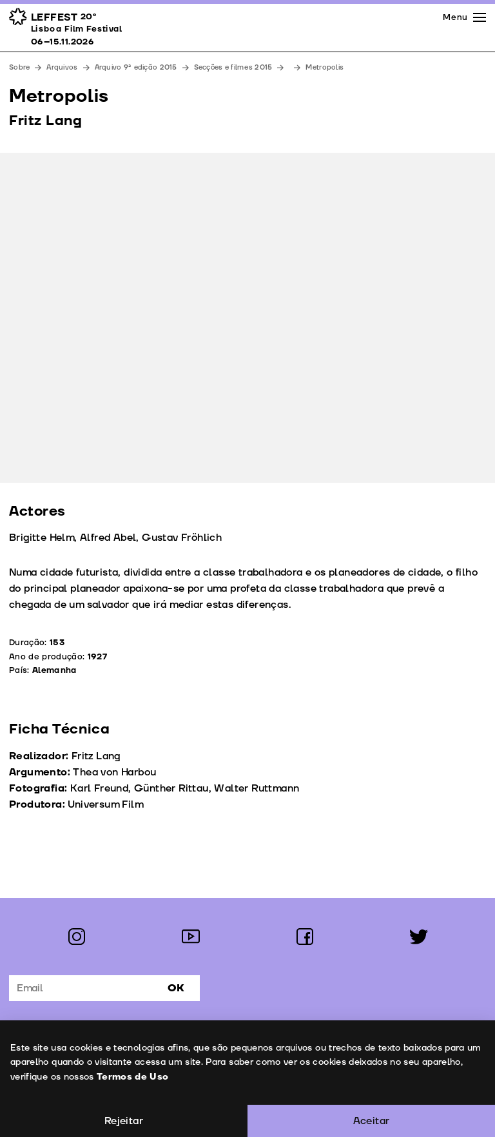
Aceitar (371, 1121)
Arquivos (61, 67)
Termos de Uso (132, 1077)
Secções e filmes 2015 (233, 67)
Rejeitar (123, 1121)
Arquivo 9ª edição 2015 (136, 67)
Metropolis (325, 67)
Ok (176, 988)
